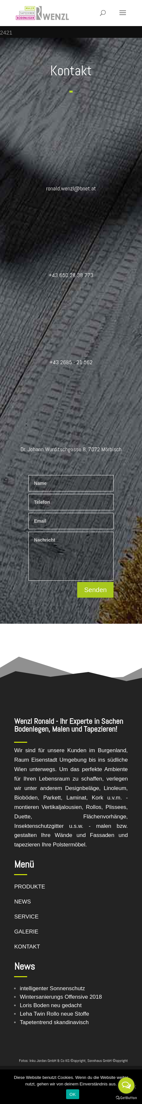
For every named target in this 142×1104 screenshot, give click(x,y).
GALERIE (26, 932)
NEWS (22, 902)
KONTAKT (27, 947)
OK (72, 1094)
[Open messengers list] (126, 1085)
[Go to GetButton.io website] (126, 1097)
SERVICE (26, 917)
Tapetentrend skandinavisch (54, 1022)
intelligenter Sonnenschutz (52, 988)
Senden (95, 589)
